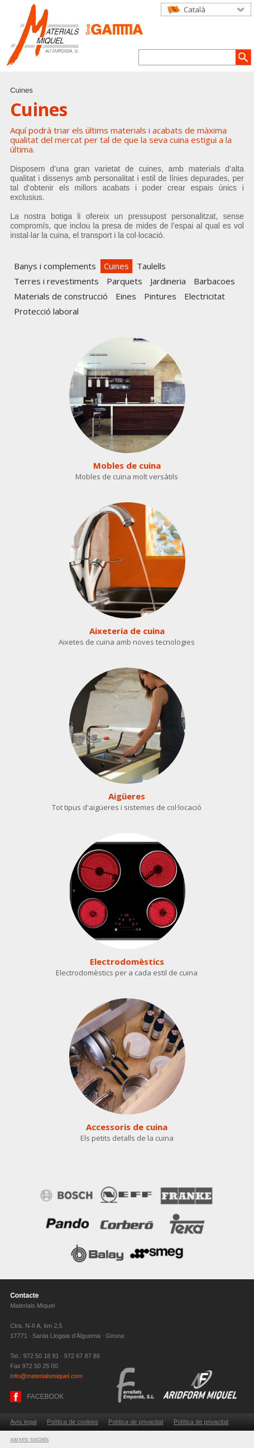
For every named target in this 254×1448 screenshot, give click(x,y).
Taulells (151, 266)
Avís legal (23, 1421)
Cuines (116, 266)
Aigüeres (126, 796)
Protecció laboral (46, 311)
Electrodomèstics (127, 961)
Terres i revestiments (56, 281)
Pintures (160, 296)
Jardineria (168, 281)
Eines (126, 296)
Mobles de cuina (127, 465)
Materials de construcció (61, 296)
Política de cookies (72, 1421)
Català (194, 9)
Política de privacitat (135, 1421)
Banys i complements (55, 266)
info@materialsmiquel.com (46, 1376)
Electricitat (204, 296)
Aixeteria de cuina (127, 630)
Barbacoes (214, 281)
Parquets (124, 281)
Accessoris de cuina (126, 1126)
